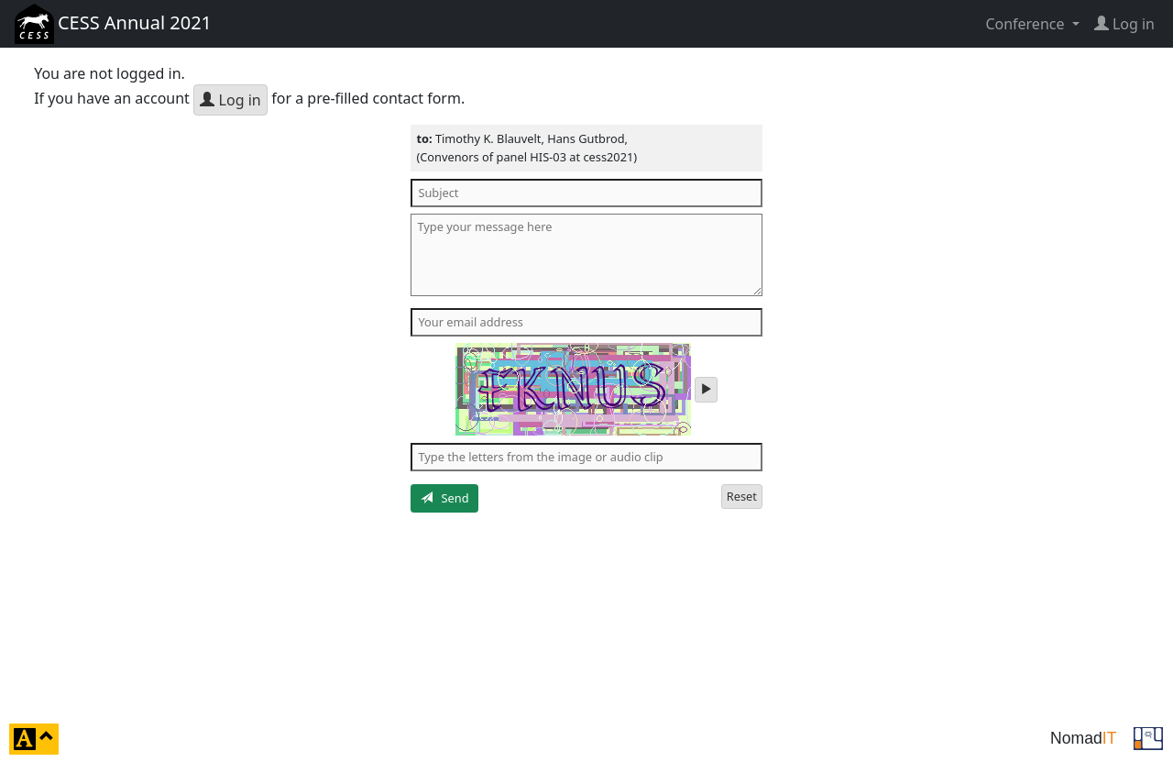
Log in (230, 100)
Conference (1026, 24)
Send (445, 498)
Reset (742, 496)
